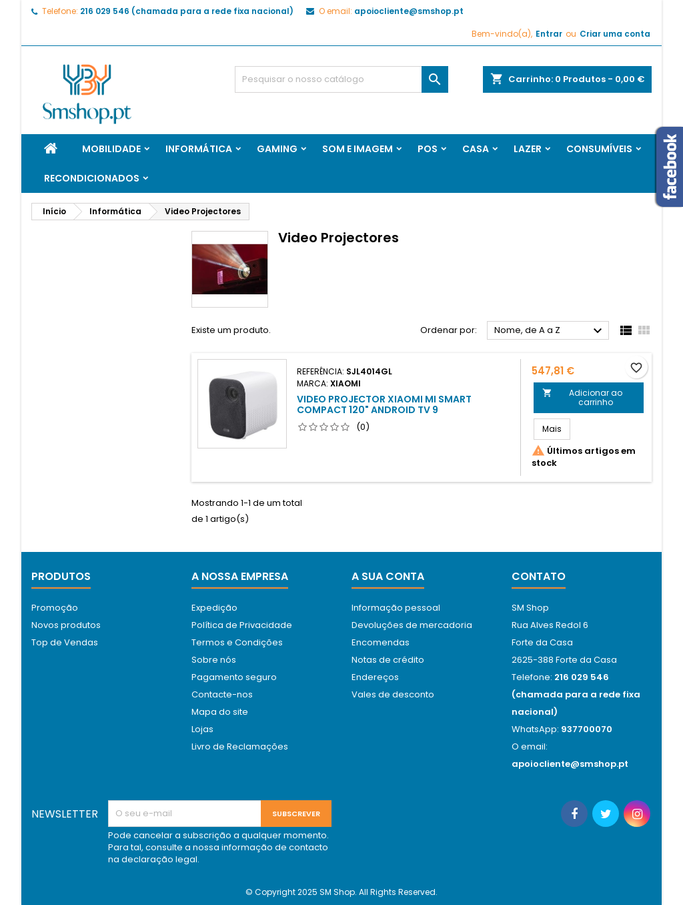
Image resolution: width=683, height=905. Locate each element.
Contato (539, 576)
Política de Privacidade (241, 625)
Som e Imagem (357, 149)
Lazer (528, 149)
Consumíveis (599, 149)
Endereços (375, 677)
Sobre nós (213, 659)
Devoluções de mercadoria (412, 625)
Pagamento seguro (234, 677)
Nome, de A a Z (550, 331)
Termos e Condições (237, 642)
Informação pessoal (396, 607)
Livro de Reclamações (239, 746)
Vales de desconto (393, 694)
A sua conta (388, 576)
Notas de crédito (388, 659)
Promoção (54, 607)
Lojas (202, 729)
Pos (428, 149)
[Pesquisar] (341, 79)
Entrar (549, 33)
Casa (475, 149)
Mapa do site (219, 711)
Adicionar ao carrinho (582, 397)
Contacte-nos (222, 694)
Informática (198, 149)
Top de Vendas (64, 642)
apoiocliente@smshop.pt (409, 11)
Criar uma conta (615, 33)
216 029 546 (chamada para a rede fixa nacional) (186, 11)
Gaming (277, 149)
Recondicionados (91, 178)
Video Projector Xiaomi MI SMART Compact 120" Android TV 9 (384, 404)
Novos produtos (66, 625)
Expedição (214, 607)
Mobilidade (111, 149)
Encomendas (381, 642)
